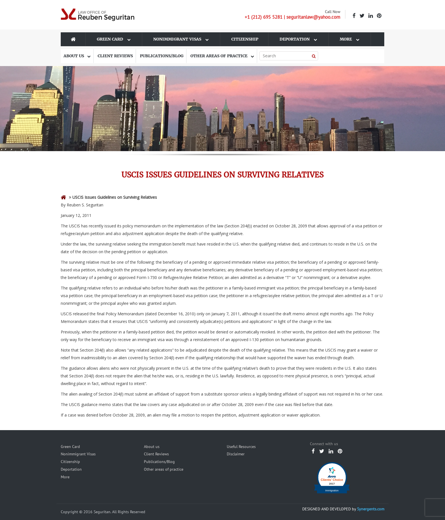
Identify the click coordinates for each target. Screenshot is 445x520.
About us (77, 55)
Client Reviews (115, 55)
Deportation (298, 39)
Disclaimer (236, 453)
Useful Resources (241, 446)
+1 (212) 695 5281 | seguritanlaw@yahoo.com (292, 17)
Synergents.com (370, 508)
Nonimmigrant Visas (181, 39)
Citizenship (244, 39)
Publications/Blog (161, 55)
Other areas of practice (222, 55)
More (349, 39)
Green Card (114, 39)
